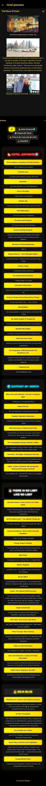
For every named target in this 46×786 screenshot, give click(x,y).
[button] (43, 11)
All (12, 129)
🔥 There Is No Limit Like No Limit (23, 137)
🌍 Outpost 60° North (23, 133)
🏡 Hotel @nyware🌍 (27, 129)
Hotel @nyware (15, 4)
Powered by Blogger (23, 781)
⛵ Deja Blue (23, 141)
